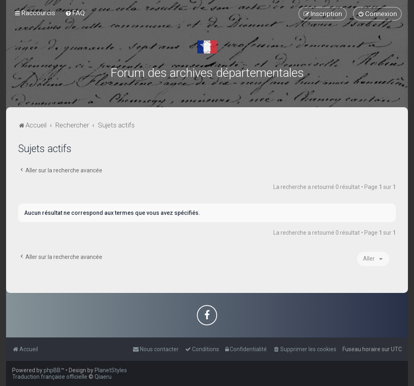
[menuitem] (75, 13)
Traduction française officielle (49, 376)
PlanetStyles (111, 370)
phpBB (52, 370)
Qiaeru (103, 376)
